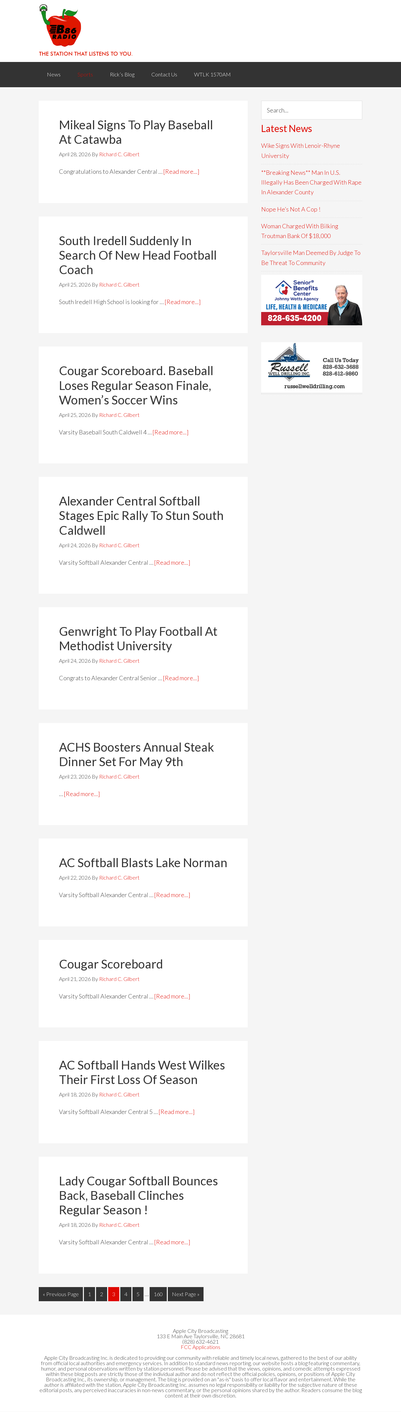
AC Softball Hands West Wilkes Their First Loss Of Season (142, 1072)
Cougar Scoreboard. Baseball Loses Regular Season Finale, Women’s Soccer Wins (136, 385)
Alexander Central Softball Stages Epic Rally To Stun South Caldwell (141, 515)
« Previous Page (61, 1294)
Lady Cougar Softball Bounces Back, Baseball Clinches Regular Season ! (138, 1195)
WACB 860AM (200, 31)
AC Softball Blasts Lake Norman (143, 862)
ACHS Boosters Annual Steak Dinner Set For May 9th (136, 754)
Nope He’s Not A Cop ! (290, 209)
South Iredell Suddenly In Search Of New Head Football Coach (138, 255)
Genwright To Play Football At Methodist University (138, 638)
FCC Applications (200, 1347)
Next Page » (185, 1294)
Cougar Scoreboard (111, 964)
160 (158, 1294)
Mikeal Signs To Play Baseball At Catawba (136, 132)
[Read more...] (181, 171)
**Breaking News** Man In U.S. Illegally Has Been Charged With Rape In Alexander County (311, 182)
